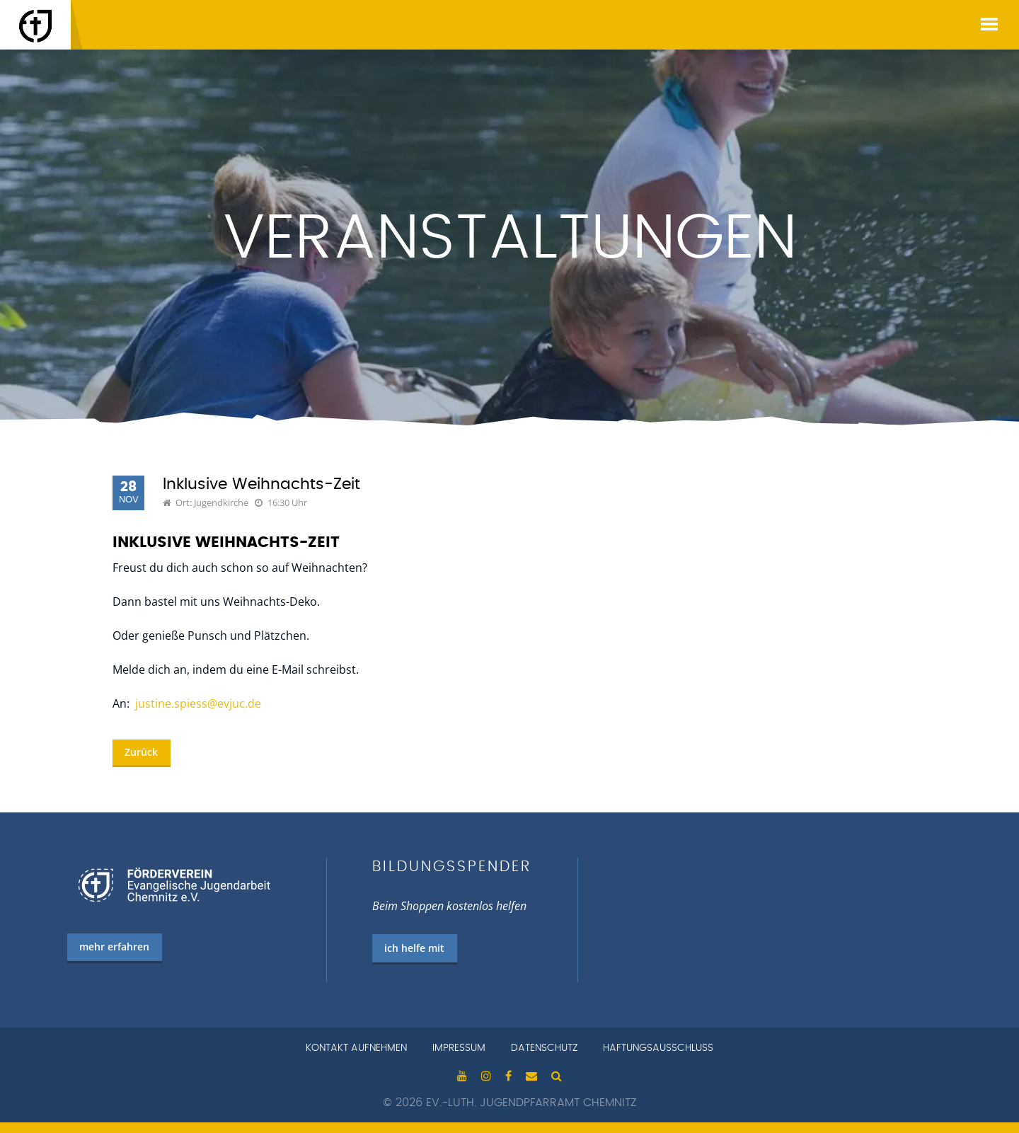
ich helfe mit (414, 948)
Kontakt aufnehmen (356, 1048)
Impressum (458, 1048)
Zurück (141, 752)
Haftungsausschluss (658, 1048)
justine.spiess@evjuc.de (198, 703)
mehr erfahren (114, 946)
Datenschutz (544, 1048)
